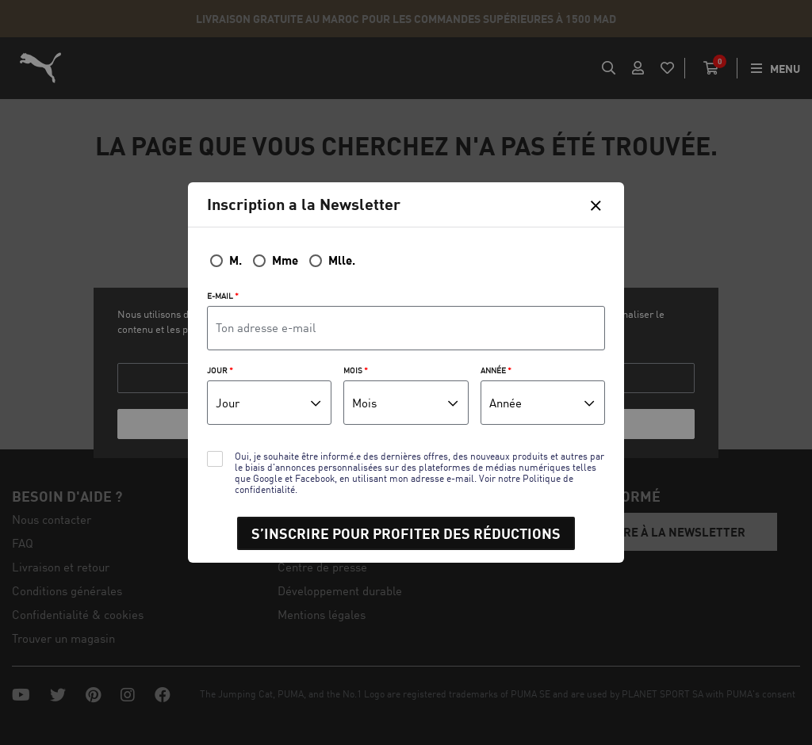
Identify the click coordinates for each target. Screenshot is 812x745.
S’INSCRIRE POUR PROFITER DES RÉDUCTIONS (406, 533)
